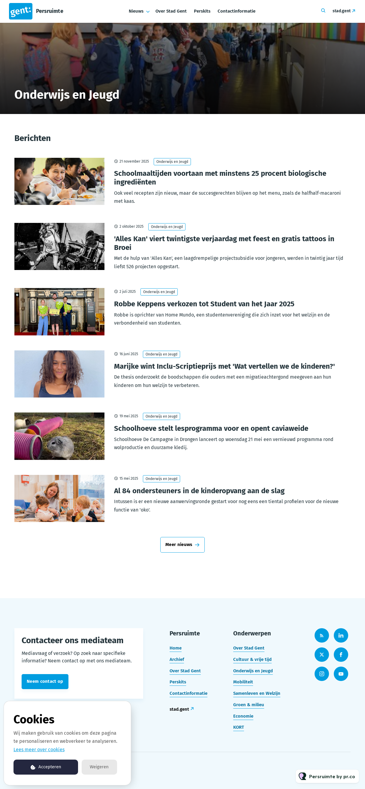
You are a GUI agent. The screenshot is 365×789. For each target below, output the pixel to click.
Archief (177, 659)
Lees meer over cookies (39, 749)
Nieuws (136, 11)
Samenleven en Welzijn (256, 693)
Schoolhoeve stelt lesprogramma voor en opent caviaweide (211, 428)
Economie (243, 716)
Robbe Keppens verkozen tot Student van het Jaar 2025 (204, 304)
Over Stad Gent (171, 11)
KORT (238, 727)
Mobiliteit (243, 682)
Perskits (202, 11)
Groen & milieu (248, 704)
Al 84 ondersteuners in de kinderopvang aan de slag (199, 491)
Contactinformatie (236, 11)
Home (176, 648)
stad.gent (342, 11)
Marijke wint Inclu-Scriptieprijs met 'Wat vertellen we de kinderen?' (224, 366)
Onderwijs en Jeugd (172, 162)
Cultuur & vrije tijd (252, 659)
